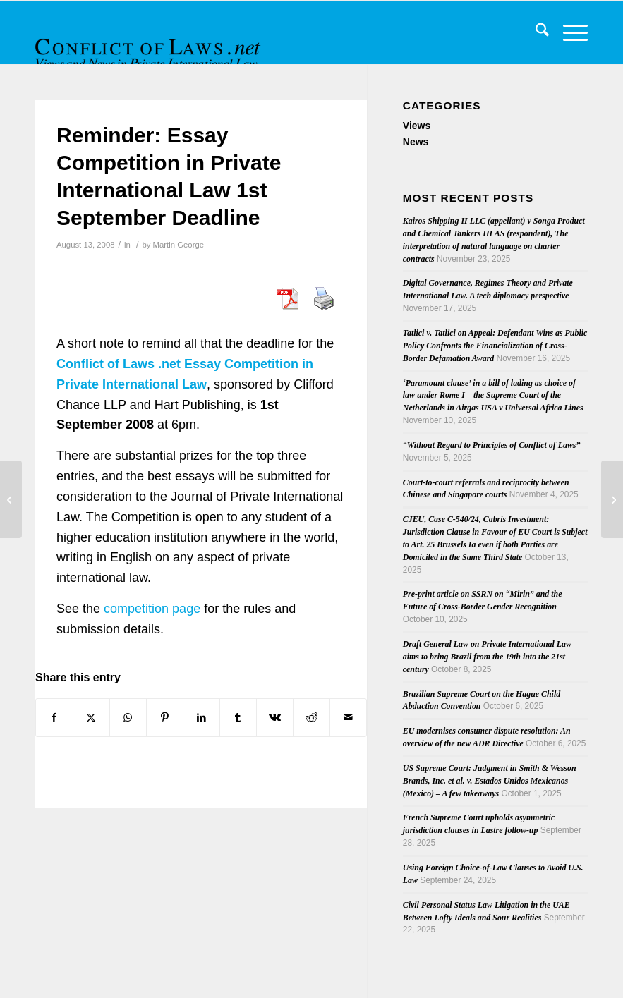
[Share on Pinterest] (165, 717)
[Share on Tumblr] (238, 717)
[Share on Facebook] (54, 717)
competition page (152, 609)
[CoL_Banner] (149, 44)
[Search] (535, 32)
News (416, 141)
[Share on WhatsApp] (128, 717)
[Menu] (568, 32)
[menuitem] (535, 32)
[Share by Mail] (348, 717)
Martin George (178, 245)
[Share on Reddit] (311, 717)
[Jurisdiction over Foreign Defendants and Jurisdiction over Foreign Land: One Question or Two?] (11, 499)
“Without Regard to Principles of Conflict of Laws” (492, 445)
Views (416, 125)
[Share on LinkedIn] (201, 717)
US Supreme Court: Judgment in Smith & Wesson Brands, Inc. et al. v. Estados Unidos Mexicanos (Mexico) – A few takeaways (489, 780)
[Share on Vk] (275, 717)
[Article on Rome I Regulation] (612, 499)
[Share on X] (91, 717)
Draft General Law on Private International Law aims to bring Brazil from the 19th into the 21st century (487, 656)
